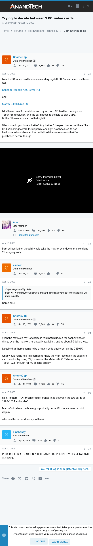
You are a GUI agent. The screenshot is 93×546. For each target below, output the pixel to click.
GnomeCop (11, 22)
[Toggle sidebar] (83, 6)
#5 (89, 392)
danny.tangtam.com (28, 235)
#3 (89, 282)
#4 (89, 333)
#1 (89, 74)
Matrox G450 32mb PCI (15, 104)
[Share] (84, 74)
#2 (89, 243)
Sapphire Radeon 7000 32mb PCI (21, 89)
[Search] (88, 6)
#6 (89, 449)
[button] (5, 6)
